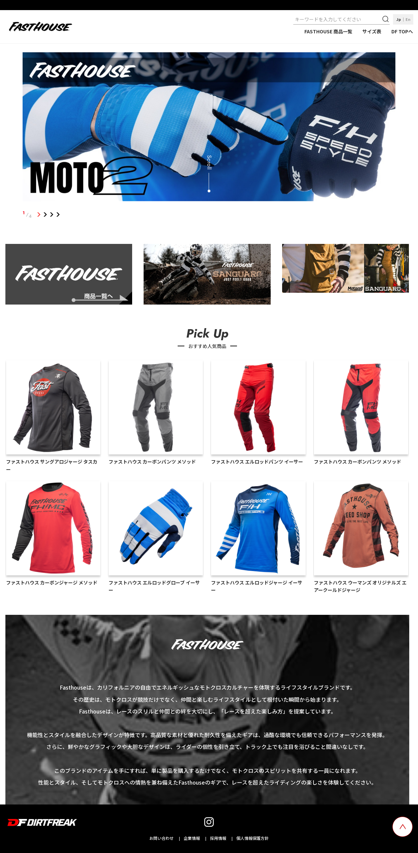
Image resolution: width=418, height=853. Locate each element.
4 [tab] (57, 215)
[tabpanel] (209, 128)
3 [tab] (51, 215)
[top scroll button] (402, 827)
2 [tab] (45, 215)
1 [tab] (38, 215)
